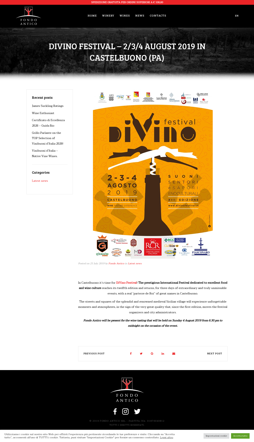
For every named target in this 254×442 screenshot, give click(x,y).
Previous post (94, 353)
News (139, 16)
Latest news (134, 263)
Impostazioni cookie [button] (216, 436)
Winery (108, 16)
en (237, 16)
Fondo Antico (116, 263)
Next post (214, 353)
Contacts (158, 16)
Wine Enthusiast (43, 113)
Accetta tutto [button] (240, 436)
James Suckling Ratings (48, 105)
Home (92, 16)
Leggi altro (166, 437)
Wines (125, 16)
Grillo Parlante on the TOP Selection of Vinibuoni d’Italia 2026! (47, 138)
